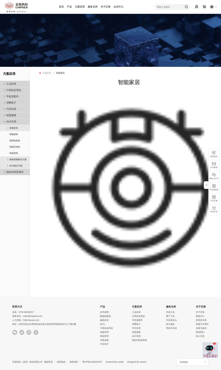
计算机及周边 (13, 90)
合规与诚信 (201, 328)
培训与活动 (171, 328)
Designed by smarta (136, 362)
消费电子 (11, 102)
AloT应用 (11, 121)
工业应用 (11, 83)
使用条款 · (61, 362)
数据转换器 (105, 316)
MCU (102, 324)
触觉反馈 (104, 320)
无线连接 (104, 340)
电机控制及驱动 (14, 172)
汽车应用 (11, 109)
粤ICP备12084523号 (92, 362)
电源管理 (104, 332)
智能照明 (13, 153)
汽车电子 (104, 344)
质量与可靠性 (202, 324)
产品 (69, 6)
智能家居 (13, 128)
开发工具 (170, 312)
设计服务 (170, 324)
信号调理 (104, 312)
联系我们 (200, 332)
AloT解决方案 (15, 165)
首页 (61, 6)
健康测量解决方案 (18, 159)
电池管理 (104, 336)
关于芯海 (105, 6)
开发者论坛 (171, 320)
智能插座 (13, 134)
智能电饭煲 (14, 140)
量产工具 (170, 316)
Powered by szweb (115, 362)
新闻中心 (200, 316)
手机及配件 (12, 96)
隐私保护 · (74, 362)
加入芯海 (200, 336)
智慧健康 (11, 115)
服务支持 (93, 6)
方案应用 (80, 6)
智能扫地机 (14, 147)
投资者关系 (201, 320)
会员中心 (118, 6)
